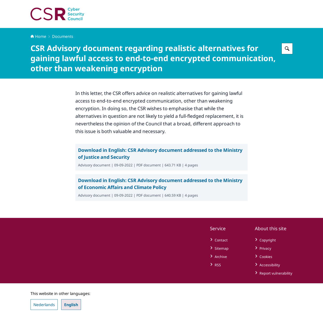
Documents (62, 36)
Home (38, 36)
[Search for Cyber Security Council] (287, 48)
